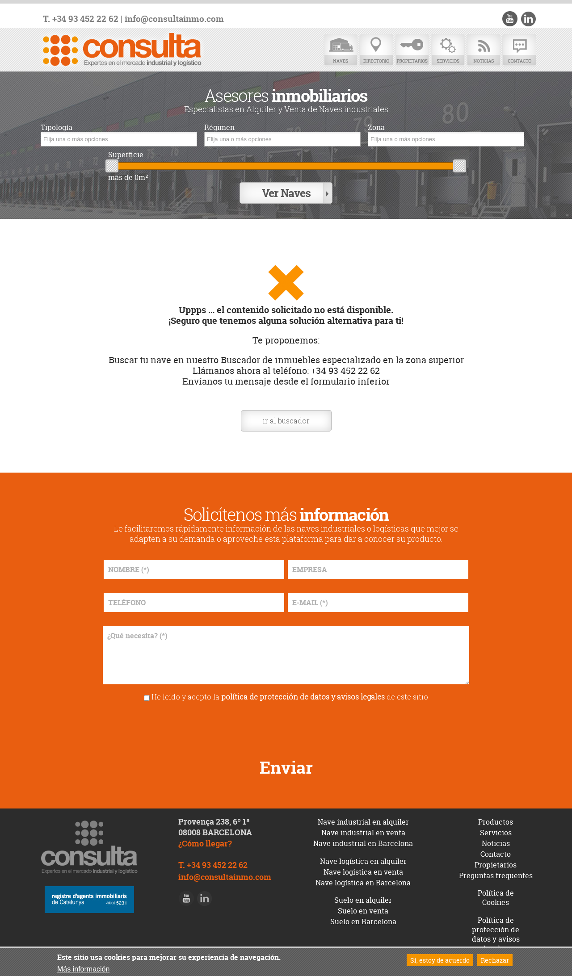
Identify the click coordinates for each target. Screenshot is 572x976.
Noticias (483, 50)
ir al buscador (286, 420)
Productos (495, 822)
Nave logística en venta (363, 872)
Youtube (510, 19)
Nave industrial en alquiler (363, 822)
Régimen (219, 127)
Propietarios (412, 50)
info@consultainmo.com (174, 19)
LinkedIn (528, 19)
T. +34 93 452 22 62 (80, 19)
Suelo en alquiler (363, 900)
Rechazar (495, 960)
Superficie (125, 154)
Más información (83, 969)
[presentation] (286, 726)
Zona (376, 127)
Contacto (519, 50)
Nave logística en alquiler (363, 861)
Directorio (376, 50)
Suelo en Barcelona (363, 921)
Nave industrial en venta (363, 833)
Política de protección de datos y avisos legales (496, 934)
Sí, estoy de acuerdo (440, 960)
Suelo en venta (363, 911)
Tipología (56, 127)
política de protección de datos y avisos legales (303, 696)
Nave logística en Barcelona (363, 883)
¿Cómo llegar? (205, 843)
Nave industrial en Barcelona (363, 843)
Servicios (448, 50)
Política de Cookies (496, 897)
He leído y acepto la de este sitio (289, 696)
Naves (341, 50)
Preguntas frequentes (496, 875)
